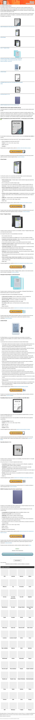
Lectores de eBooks (21, 156)
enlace (30, 545)
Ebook (32, 2)
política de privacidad (13, 718)
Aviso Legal (17, 718)
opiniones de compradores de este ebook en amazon (24, 263)
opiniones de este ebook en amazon (26, 202)
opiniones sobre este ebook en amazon (21, 386)
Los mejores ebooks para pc (5, 5)
